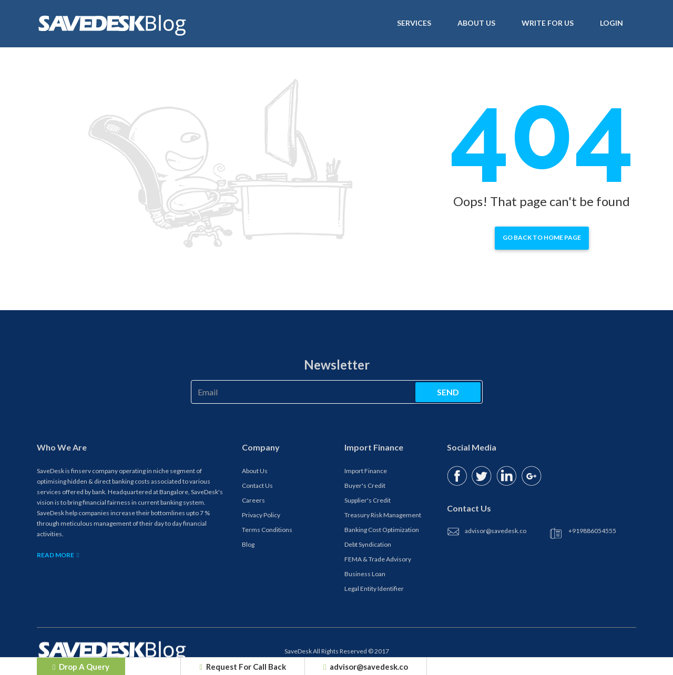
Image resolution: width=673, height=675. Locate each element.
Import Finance (365, 471)
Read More (58, 555)
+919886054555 (592, 531)
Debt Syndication (367, 544)
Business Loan (364, 574)
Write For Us (548, 22)
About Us (255, 471)
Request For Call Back (242, 666)
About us (476, 22)
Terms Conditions (267, 530)
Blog (248, 544)
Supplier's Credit (367, 500)
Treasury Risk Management (382, 515)
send (448, 392)
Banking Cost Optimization (381, 530)
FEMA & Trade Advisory (377, 559)
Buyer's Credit (364, 485)
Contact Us (257, 485)
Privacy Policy (261, 515)
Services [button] (414, 22)
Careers (253, 500)
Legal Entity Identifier (374, 588)
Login (611, 22)
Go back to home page (542, 237)
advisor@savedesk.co (365, 666)
